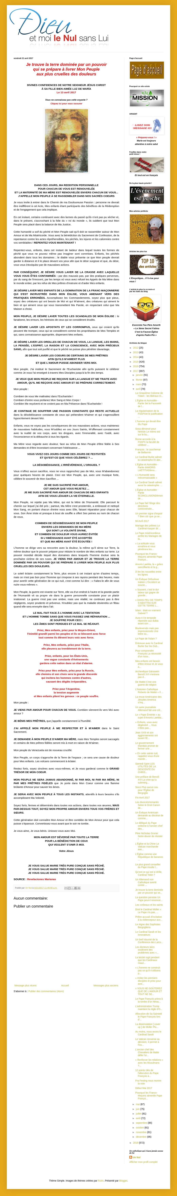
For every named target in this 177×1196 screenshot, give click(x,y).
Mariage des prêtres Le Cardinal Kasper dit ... (148, 527)
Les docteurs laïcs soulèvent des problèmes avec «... (147, 950)
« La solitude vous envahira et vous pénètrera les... (145, 546)
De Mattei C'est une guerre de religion (145, 683)
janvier (139, 375)
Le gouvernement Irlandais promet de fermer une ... (146, 746)
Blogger (123, 1180)
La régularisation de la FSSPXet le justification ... (149, 414)
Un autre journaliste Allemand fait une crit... (148, 708)
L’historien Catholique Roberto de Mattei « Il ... (149, 691)
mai (138, 1104)
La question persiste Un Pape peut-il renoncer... (149, 899)
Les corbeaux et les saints (149, 904)
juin (138, 1109)
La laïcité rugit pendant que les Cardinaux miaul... (147, 960)
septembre (142, 1122)
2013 (136, 352)
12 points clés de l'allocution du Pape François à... (146, 1073)
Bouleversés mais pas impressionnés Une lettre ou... (147, 631)
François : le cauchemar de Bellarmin (148, 451)
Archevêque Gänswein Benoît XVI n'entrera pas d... (147, 674)
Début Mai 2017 (143, 1088)
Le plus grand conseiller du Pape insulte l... (147, 866)
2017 (136, 371)
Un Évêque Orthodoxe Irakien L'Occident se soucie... (147, 582)
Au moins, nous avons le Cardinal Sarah (148, 1033)
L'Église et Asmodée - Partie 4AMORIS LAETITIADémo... (146, 467)
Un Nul (136, 1157)
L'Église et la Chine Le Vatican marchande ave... (147, 846)
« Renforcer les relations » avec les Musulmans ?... (149, 1062)
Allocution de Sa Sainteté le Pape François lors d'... (148, 1016)
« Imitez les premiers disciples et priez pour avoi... (148, 981)
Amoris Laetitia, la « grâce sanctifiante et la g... (149, 565)
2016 (136, 366)
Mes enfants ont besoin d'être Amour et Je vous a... (149, 664)
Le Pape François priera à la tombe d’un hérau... (149, 1000)
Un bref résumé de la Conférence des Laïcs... (149, 941)
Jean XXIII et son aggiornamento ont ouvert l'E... (146, 735)
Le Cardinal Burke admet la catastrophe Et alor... (148, 458)
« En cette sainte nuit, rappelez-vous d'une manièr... (147, 756)
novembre (141, 1132)
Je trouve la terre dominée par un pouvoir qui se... (149, 891)
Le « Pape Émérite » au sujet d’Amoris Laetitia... (149, 716)
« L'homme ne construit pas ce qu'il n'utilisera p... (147, 970)
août (138, 1118)
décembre (141, 1136)
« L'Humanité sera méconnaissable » (146, 476)
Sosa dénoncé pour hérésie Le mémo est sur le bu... (147, 431)
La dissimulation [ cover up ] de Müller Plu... (147, 1025)
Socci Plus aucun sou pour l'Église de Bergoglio (146, 790)
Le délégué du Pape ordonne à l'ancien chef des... (148, 826)
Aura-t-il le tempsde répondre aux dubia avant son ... (146, 620)
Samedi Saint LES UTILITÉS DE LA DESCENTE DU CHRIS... (145, 768)
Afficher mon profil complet (143, 1162)
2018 (136, 1142)
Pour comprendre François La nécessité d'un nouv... (148, 653)
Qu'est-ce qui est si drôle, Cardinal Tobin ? (148, 873)
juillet (139, 1113)
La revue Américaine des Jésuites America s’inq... (148, 699)
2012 (136, 347)
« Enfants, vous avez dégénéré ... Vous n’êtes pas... (146, 725)
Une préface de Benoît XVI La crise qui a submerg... (147, 779)
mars (139, 384)
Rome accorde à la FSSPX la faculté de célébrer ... (147, 442)
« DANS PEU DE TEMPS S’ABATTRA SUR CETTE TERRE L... (148, 603)
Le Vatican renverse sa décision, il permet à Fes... (147, 1042)
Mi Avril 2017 (142, 521)
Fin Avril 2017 (142, 797)
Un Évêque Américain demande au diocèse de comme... (149, 815)
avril (138, 389)
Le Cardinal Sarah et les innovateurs (148, 933)
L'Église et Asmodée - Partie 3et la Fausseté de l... (148, 403)
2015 (136, 361)
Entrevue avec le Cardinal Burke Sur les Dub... (149, 644)
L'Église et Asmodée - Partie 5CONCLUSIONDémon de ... (149, 494)
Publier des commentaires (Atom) (46, 991)
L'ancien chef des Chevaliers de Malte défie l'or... (147, 1052)
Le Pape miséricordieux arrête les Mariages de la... (148, 536)
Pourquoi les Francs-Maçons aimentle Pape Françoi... (148, 556)
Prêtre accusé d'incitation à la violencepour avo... (148, 918)
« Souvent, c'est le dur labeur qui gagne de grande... (147, 592)
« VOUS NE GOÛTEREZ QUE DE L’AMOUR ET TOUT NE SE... (148, 991)
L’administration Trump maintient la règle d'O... (148, 1007)
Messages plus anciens (105, 985)
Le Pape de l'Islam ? (146, 638)
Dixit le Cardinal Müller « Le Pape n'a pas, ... (148, 911)
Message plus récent (25, 985)
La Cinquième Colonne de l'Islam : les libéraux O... (149, 394)
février (139, 379)
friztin (100, 1180)
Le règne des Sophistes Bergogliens (147, 926)
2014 (136, 357)
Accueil (65, 985)
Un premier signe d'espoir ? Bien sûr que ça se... (148, 515)
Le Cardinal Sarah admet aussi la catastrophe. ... (148, 484)
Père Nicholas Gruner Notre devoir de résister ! (149, 836)
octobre (140, 1127)
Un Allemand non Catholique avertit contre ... (145, 882)
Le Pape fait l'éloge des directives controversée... (147, 506)
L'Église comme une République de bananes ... (149, 857)
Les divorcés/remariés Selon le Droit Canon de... (147, 805)
